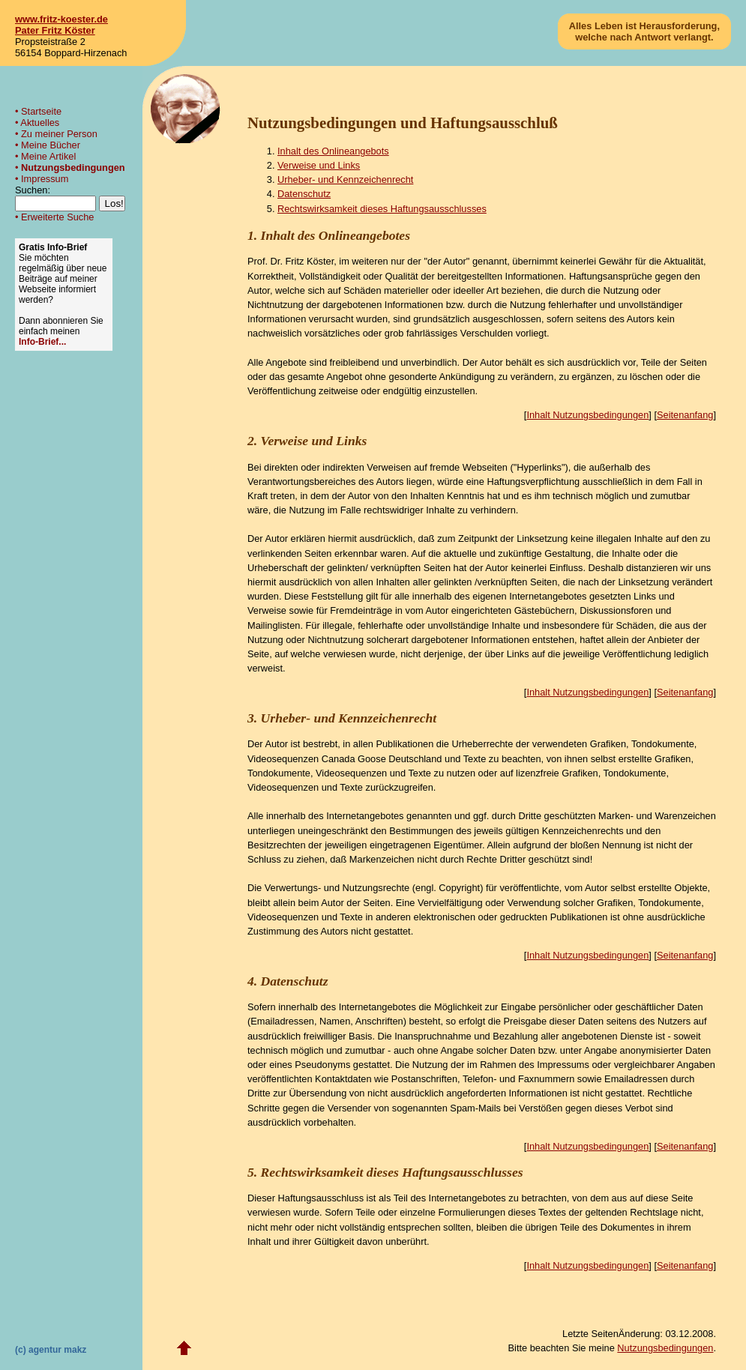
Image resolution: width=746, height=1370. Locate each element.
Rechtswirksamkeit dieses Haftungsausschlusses (382, 208)
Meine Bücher (50, 145)
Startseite (41, 111)
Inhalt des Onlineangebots (333, 151)
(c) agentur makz (50, 1350)
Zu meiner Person (59, 133)
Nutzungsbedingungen (73, 167)
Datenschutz (304, 193)
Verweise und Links (318, 165)
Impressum (44, 178)
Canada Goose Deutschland (383, 758)
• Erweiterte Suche (54, 217)
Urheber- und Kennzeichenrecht (345, 179)
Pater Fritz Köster (55, 30)
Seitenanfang (685, 414)
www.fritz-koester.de (61, 19)
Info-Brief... (42, 342)
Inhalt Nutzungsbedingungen (587, 414)
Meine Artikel (48, 156)
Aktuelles (39, 122)
